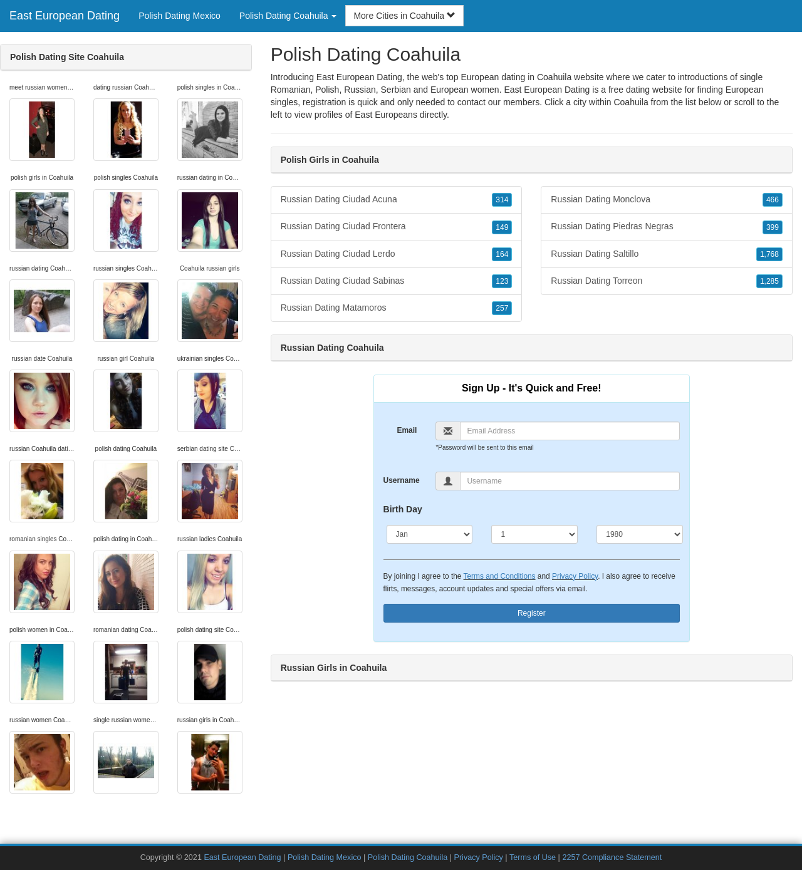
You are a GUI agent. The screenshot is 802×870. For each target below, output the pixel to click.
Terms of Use (532, 857)
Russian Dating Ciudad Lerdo (397, 254)
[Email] (570, 431)
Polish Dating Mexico (179, 16)
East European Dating (64, 15)
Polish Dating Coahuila (407, 857)
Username (401, 480)
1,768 (769, 254)
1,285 (769, 281)
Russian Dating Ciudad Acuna (397, 200)
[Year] (639, 534)
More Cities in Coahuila (404, 16)
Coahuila (630, 102)
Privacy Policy (575, 576)
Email (407, 430)
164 (502, 254)
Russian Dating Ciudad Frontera (397, 227)
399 (772, 227)
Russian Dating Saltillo (667, 254)
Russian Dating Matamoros (397, 308)
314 (502, 199)
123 (502, 281)
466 (772, 199)
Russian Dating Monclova (667, 200)
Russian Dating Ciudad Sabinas (397, 281)
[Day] (534, 534)
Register (532, 613)
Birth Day (402, 509)
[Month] (430, 534)
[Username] (570, 481)
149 (502, 227)
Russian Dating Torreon (667, 281)
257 (502, 308)
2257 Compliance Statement (612, 857)
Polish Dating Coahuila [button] (288, 16)
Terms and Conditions (500, 576)
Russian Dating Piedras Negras (667, 227)
